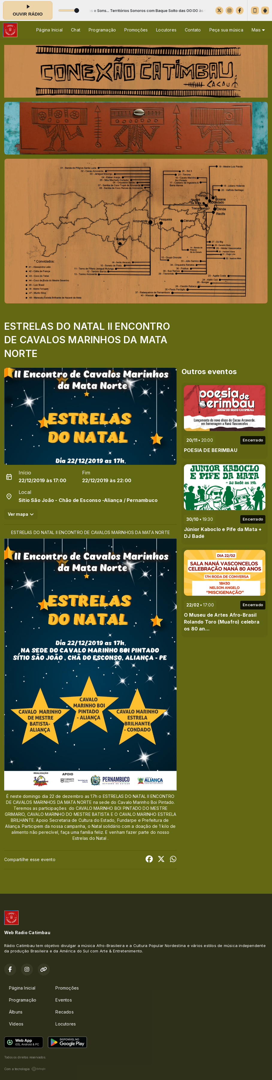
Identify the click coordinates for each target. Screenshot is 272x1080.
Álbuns (15, 1011)
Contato (193, 29)
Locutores (166, 29)
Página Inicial (49, 29)
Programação (102, 29)
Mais (258, 29)
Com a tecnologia (25, 1069)
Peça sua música (226, 29)
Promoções (136, 29)
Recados (64, 1011)
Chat (75, 29)
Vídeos (16, 1023)
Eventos (63, 999)
